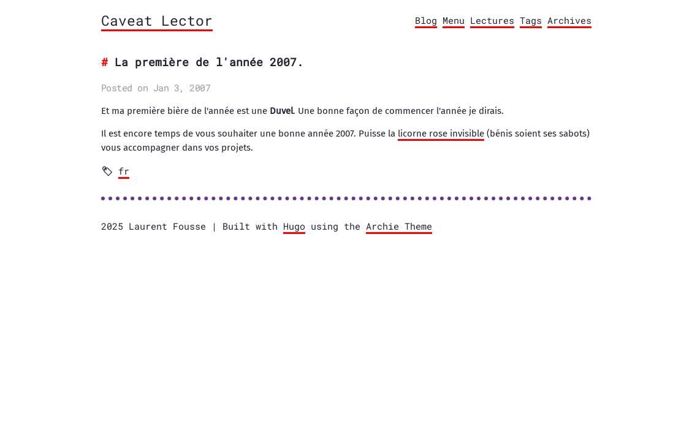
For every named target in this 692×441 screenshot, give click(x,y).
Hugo (294, 226)
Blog (426, 20)
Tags (531, 20)
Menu (454, 20)
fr (123, 171)
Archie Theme (399, 226)
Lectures (492, 20)
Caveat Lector (157, 20)
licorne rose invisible (441, 133)
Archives (569, 20)
